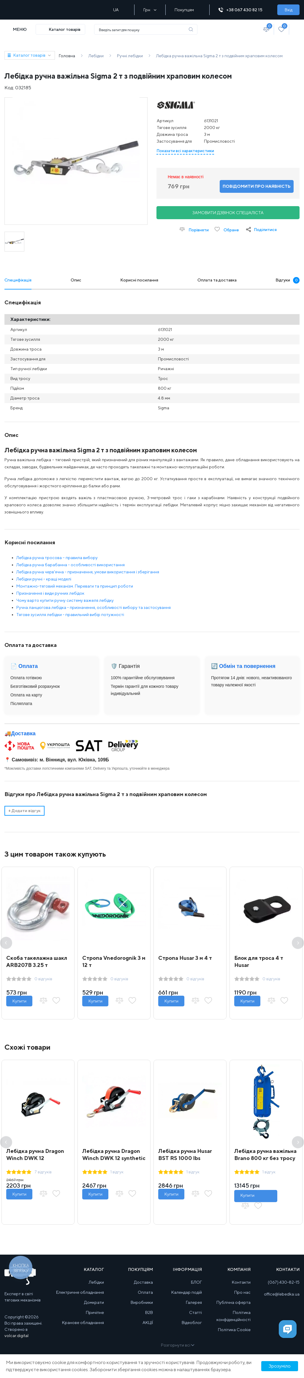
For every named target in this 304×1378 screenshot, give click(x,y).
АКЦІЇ (147, 1322)
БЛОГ (196, 1282)
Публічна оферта (233, 1302)
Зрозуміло (280, 1366)
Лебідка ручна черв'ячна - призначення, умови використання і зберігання (87, 571)
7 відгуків (43, 1171)
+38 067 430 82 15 (243, 9)
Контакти (241, 1282)
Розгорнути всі (177, 1345)
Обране (227, 229)
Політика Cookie (234, 1329)
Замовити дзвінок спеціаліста (228, 212)
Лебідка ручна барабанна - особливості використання (70, 564)
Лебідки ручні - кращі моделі (43, 579)
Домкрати (94, 1302)
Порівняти (194, 229)
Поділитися (265, 229)
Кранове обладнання (83, 1322)
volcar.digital (16, 1335)
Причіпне (95, 1312)
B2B (149, 1312)
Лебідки (96, 1282)
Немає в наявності (185, 176)
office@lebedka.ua (282, 1294)
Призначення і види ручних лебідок (50, 593)
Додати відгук (24, 810)
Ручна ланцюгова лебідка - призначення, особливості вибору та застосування (93, 607)
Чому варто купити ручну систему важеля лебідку (65, 600)
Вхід (288, 9)
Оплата (145, 1292)
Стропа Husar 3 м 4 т (185, 958)
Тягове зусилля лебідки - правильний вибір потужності (70, 614)
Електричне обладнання (80, 1292)
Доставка (23, 733)
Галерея (194, 1302)
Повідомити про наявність (257, 186)
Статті (195, 1312)
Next (298, 943)
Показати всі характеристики (185, 150)
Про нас (242, 1292)
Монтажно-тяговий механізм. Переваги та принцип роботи (74, 586)
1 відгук (117, 1171)
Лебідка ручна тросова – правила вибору (57, 557)
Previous (6, 943)
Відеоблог (192, 1322)
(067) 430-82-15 (284, 1282)
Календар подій (186, 1292)
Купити (19, 1001)
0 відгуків (43, 978)
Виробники (142, 1302)
